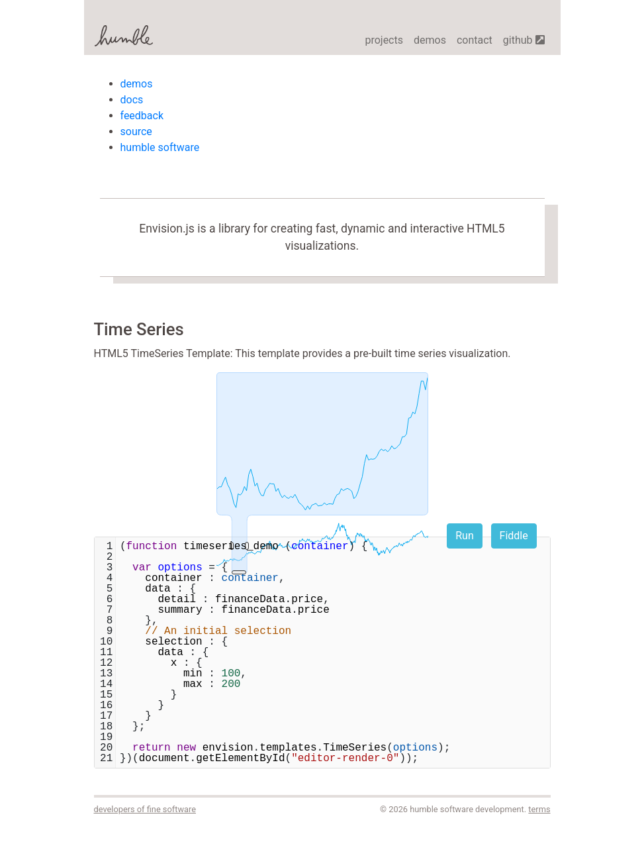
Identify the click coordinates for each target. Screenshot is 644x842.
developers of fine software (145, 809)
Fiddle (514, 535)
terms (539, 809)
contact (474, 40)
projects (384, 40)
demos (430, 40)
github (524, 40)
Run (464, 535)
